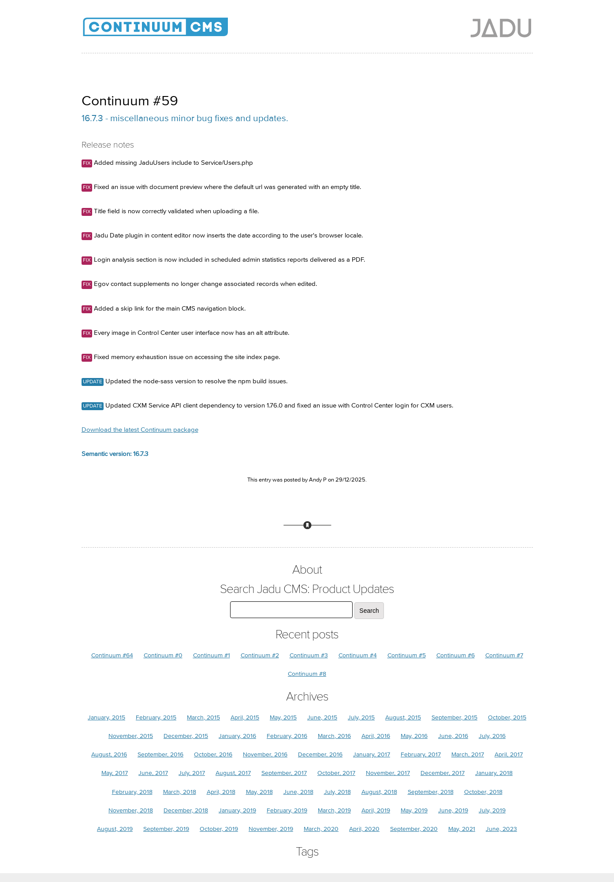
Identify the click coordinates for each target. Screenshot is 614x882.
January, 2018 (494, 773)
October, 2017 (336, 773)
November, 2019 (271, 829)
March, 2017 (467, 754)
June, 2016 (453, 736)
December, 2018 (186, 810)
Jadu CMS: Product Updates (170, 30)
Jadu (501, 27)
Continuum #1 (211, 655)
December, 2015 (186, 736)
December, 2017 (442, 773)
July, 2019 (492, 810)
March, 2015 (203, 717)
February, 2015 (156, 717)
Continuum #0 (163, 655)
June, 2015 (322, 717)
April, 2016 (375, 736)
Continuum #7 (504, 655)
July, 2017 (192, 773)
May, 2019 (414, 810)
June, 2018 (298, 792)
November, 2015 (130, 736)
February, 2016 (287, 736)
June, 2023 (501, 829)
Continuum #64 (112, 655)
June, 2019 (453, 810)
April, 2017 (509, 754)
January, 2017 (371, 754)
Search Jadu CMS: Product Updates (307, 589)
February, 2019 (287, 810)
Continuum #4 (358, 655)
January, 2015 (106, 717)
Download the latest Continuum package (140, 430)
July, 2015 (361, 717)
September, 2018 (431, 792)
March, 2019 (334, 810)
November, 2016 (265, 754)
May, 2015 (283, 717)
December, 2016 (320, 754)
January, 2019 (237, 810)
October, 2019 (219, 829)
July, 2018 (337, 792)
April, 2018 (221, 792)
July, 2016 (492, 736)
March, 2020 (321, 829)
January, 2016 (237, 736)
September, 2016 (160, 754)
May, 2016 (414, 736)
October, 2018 (483, 792)
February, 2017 (421, 754)
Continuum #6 (455, 655)
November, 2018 (130, 810)
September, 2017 (284, 773)
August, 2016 (109, 754)
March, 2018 (179, 792)
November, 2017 (388, 773)
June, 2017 (153, 773)
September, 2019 (166, 829)
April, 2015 (245, 717)
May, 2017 (114, 773)
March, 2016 (334, 736)
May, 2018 (259, 792)
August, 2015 (403, 717)
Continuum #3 (309, 655)
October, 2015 (507, 717)
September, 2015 (454, 717)
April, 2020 (364, 829)
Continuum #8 (307, 674)
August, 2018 (379, 792)
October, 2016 (213, 754)
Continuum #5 (406, 655)
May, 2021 (461, 829)
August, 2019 (115, 829)
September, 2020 (414, 829)
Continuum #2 (260, 655)
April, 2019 (375, 810)
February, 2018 (132, 792)
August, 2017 (233, 773)
